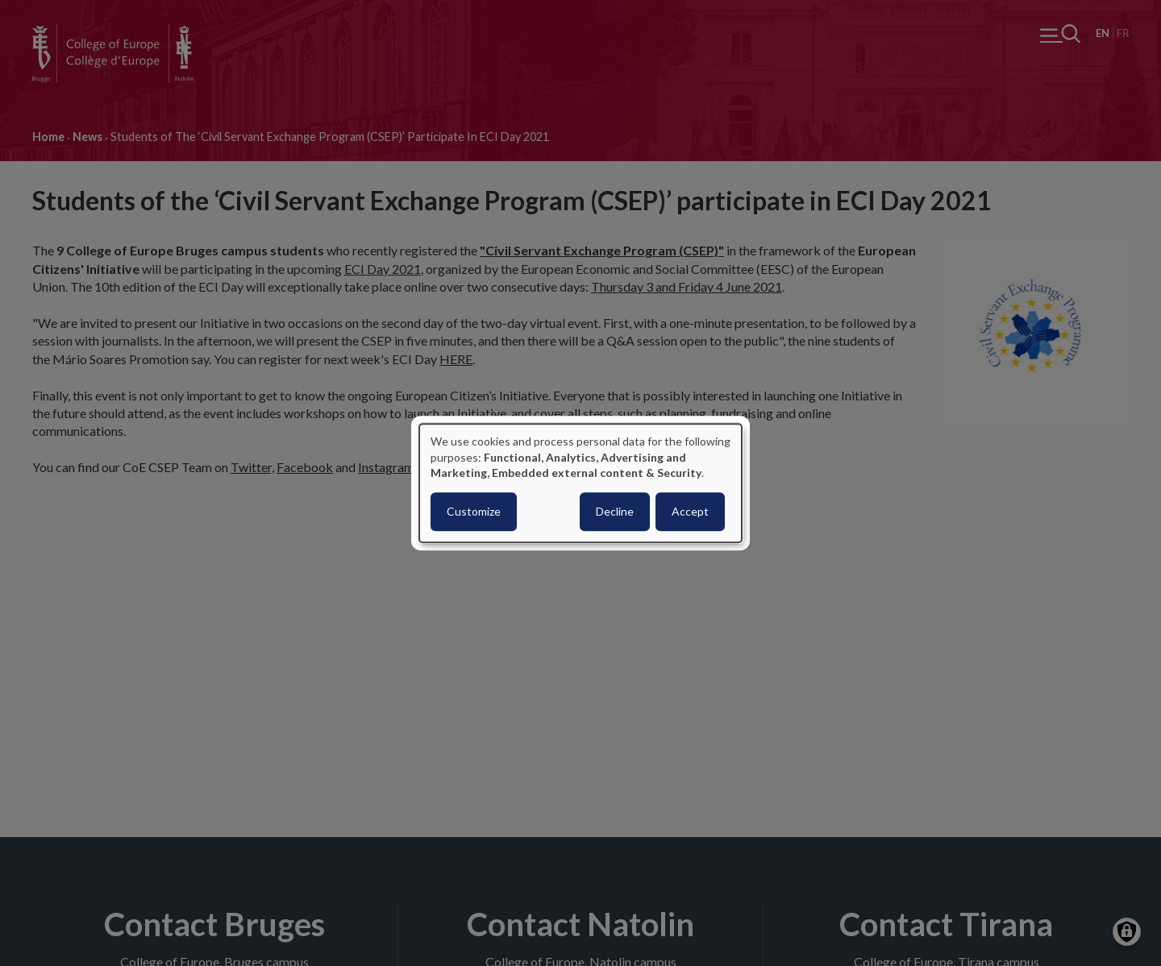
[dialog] (580, 483)
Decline (615, 511)
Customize (474, 511)
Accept (690, 511)
